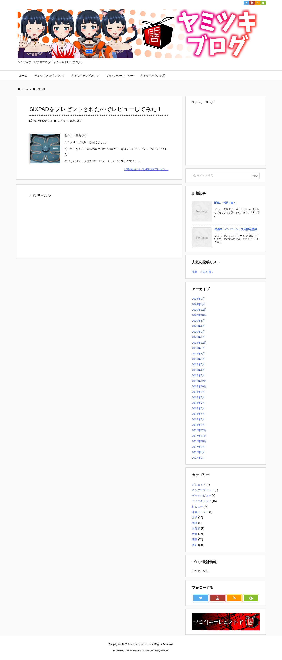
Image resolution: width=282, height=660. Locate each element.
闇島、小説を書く (225, 202)
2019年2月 (198, 375)
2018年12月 (199, 380)
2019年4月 (198, 370)
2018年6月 (198, 408)
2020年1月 (198, 337)
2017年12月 (199, 430)
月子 (194, 517)
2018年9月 (198, 391)
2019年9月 (198, 348)
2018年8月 (198, 397)
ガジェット (199, 484)
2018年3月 (198, 419)
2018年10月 (199, 386)
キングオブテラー (203, 490)
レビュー (62, 120)
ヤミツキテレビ (201, 501)
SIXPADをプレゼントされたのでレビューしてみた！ (95, 109)
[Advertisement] (58, 223)
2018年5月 (198, 413)
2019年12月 (199, 342)
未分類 (196, 528)
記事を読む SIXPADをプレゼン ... (146, 169)
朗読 (194, 522)
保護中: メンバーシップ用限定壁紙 (235, 229)
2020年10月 (199, 315)
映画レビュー (200, 512)
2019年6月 (198, 359)
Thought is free (161, 650)
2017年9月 (198, 446)
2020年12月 (199, 309)
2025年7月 (198, 298)
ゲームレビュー (201, 495)
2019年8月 (198, 353)
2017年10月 (199, 441)
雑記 (79, 120)
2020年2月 (198, 331)
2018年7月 (198, 402)
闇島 (72, 120)
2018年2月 (198, 424)
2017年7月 (198, 457)
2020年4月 (198, 326)
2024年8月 (198, 304)
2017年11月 (199, 435)
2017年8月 (198, 452)
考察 (194, 533)
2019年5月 (198, 364)
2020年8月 (198, 320)
